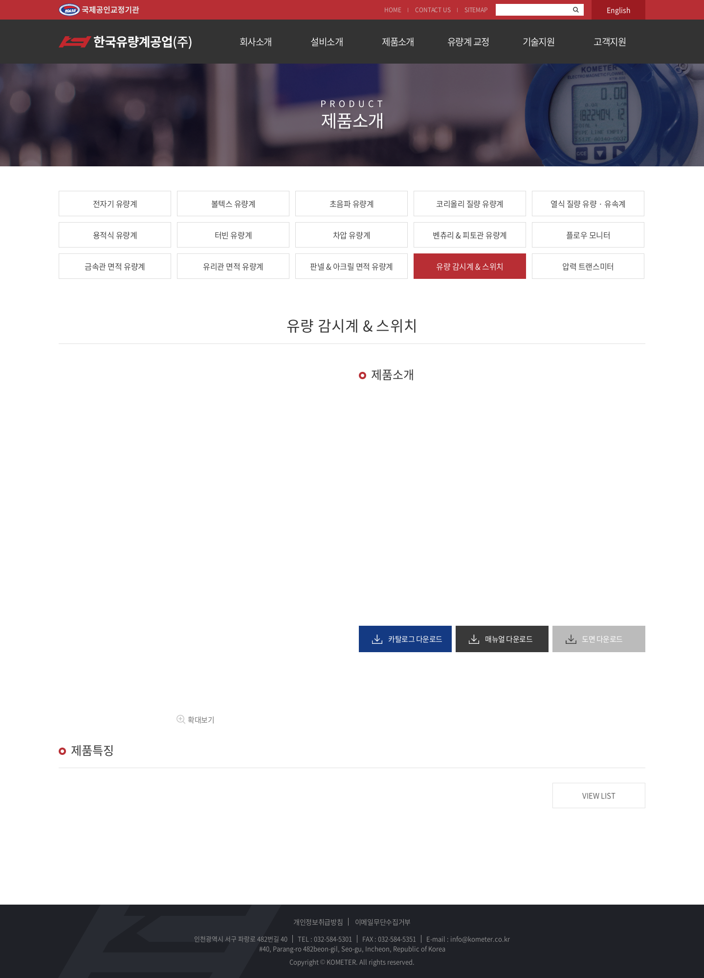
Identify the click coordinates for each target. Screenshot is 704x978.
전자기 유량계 (115, 203)
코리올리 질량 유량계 (470, 203)
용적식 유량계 (115, 235)
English (619, 10)
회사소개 (256, 41)
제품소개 (398, 41)
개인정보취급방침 (318, 922)
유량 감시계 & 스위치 (469, 266)
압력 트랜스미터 (588, 266)
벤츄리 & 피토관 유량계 (470, 235)
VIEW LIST (599, 795)
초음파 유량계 (352, 203)
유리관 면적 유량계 (233, 266)
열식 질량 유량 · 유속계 (587, 203)
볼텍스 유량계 (233, 203)
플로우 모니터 (588, 235)
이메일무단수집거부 (383, 922)
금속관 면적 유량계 (115, 266)
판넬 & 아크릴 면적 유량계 (351, 266)
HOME (392, 9)
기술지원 (539, 41)
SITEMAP (476, 9)
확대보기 (195, 719)
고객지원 (610, 41)
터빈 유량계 (233, 235)
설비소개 (326, 41)
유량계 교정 (468, 41)
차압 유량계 (351, 235)
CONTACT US (433, 9)
